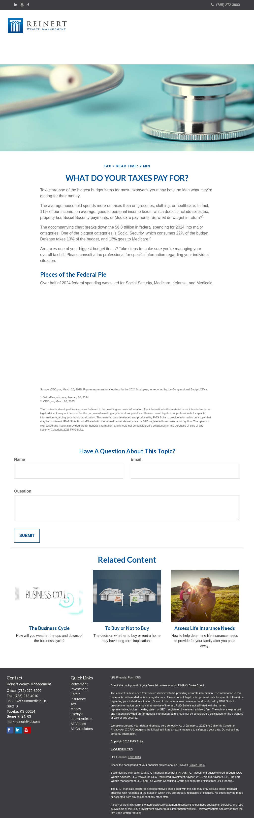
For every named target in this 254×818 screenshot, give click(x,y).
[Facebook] (28, 4)
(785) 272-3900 (225, 5)
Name (19, 438)
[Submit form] (27, 514)
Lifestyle (77, 693)
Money (76, 688)
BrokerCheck (197, 664)
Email (136, 438)
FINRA (180, 751)
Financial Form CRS (128, 656)
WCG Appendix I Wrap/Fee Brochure (133, 799)
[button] (95, 26)
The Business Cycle (49, 607)
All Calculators (82, 707)
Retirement (79, 663)
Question (22, 470)
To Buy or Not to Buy (127, 607)
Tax (73, 683)
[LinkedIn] (15, 4)
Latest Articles (81, 698)
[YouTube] (22, 4)
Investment (79, 668)
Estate (76, 673)
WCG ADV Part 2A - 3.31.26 (128, 807)
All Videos (78, 702)
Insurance (78, 678)
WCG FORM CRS (122, 728)
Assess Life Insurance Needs (204, 607)
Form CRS (134, 735)
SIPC (188, 751)
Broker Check (197, 743)
